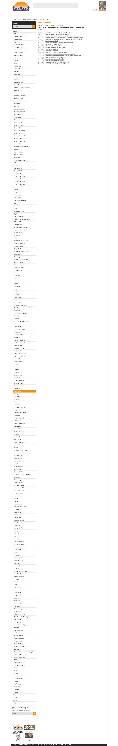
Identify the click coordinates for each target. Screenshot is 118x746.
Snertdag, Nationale (19, 547)
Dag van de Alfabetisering (21, 227)
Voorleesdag (17, 619)
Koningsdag (17, 394)
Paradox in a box (18, 496)
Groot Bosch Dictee (19, 329)
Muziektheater (18, 455)
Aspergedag (17, 66)
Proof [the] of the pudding (21, 507)
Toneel (16, 692)
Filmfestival (17, 286)
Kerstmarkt (17, 372)
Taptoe (16, 582)
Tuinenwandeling (18, 595)
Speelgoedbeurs (18, 560)
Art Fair (16, 61)
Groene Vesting (18, 327)
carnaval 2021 (18, 189)
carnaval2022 (17, 195)
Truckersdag (17, 593)
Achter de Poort (18, 52)
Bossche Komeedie (19, 125)
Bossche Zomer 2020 (20, 136)
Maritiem (16, 434)
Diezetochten (17, 254)
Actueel (14, 14)
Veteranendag (18, 609)
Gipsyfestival (17, 318)
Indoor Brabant (18, 345)
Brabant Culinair (18, 152)
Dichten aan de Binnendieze (21, 251)
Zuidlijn (16, 660)
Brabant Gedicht (18, 155)
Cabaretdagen (18, 163)
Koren (15, 668)
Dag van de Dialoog (19, 230)
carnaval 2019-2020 (19, 184)
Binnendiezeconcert (19, 109)
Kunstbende (17, 396)
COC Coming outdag (19, 216)
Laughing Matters (18, 410)
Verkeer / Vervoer (70, 14)
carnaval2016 (17, 192)
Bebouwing (32, 14)
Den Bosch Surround (19, 243)
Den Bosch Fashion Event (20, 241)
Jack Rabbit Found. (19, 348)
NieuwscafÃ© (17, 461)
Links (38, 744)
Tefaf (15, 584)
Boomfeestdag (18, 114)
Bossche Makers (18, 128)
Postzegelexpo (18, 504)
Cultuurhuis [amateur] (20, 36)
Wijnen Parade (18, 641)
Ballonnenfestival (18, 82)
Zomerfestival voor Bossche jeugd (23, 652)
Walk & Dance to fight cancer (22, 625)
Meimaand (17, 437)
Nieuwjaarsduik (18, 458)
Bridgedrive (17, 157)
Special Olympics (18, 558)
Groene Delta (17, 324)
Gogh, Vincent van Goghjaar (21, 321)
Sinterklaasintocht (19, 541)
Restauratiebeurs (18, 512)
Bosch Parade (18, 120)
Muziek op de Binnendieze (21, 450)
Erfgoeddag (17, 42)
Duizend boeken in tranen (21, 259)
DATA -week (17, 235)
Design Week (17, 249)
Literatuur (15, 697)
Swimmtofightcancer (19, 576)
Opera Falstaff (18, 482)
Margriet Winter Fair (19, 431)
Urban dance (17, 598)
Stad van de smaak (19, 566)
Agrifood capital (18, 55)
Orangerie (16, 681)
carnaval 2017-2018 (19, 176)
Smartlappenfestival (19, 544)
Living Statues (17, 426)
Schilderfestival (18, 525)
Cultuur (50, 14)
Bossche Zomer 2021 (20, 138)
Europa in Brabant (19, 44)
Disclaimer (49, 744)
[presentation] (23, 718)
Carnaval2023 (17, 198)
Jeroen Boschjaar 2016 (20, 356)
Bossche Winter (18, 133)
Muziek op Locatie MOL (20, 453)
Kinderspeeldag (18, 383)
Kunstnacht (17, 399)
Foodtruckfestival (18, 300)
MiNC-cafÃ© (17, 439)
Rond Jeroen (17, 517)
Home (14, 19)
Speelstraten (17, 563)
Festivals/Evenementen (33, 19)
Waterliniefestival (18, 630)
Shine (15, 536)
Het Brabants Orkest (19, 665)
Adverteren (68, 744)
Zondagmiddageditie (20, 654)
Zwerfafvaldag (18, 662)
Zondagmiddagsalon (19, 657)
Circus (15, 208)
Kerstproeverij (18, 375)
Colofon (43, 744)
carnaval (16, 165)
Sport (81, 14)
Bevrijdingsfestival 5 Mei (20, 101)
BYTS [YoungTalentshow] (20, 160)
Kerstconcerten (18, 367)
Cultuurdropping (18, 224)
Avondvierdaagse (19, 77)
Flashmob (16, 289)
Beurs (15, 93)
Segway (16, 531)
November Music (18, 466)
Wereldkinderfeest (19, 638)
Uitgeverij (61, 744)
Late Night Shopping (19, 407)
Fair (15, 278)
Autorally (16, 71)
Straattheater (17, 687)
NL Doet (16, 464)
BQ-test (16, 149)
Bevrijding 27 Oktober (20, 95)
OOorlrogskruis (18, 678)
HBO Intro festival (19, 335)
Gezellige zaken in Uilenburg (21, 313)
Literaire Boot (17, 421)
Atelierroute (17, 69)
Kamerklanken (18, 361)
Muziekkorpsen (18, 673)
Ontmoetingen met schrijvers (22, 474)
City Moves (17, 214)
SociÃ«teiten (17, 684)
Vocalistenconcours (19, 614)
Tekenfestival (17, 587)
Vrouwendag (17, 622)
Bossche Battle (18, 122)
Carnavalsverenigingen (20, 200)
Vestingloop (17, 606)
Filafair (16, 284)
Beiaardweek (17, 90)
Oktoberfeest (17, 469)
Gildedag (16, 316)
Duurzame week (18, 262)
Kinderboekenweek (19, 380)
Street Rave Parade (19, 574)
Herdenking (17, 337)
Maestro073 (17, 429)
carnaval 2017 (18, 173)
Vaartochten (17, 601)
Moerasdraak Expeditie (20, 442)
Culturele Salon (18, 222)
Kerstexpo (16, 370)
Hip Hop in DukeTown (20, 340)
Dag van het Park (18, 232)
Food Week (17, 294)
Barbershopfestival (19, 85)
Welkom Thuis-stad (19, 636)
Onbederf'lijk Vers (19, 472)
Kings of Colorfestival (19, 386)
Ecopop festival (18, 270)
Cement (16, 203)
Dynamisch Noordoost (20, 265)
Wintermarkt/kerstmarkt (20, 646)
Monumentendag (18, 445)
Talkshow (16, 579)
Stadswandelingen (19, 568)
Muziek (15, 700)
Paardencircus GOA (19, 488)
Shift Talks (16, 533)
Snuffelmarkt (17, 550)
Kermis (16, 364)
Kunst (14, 695)
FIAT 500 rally (17, 281)
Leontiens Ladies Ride (20, 412)
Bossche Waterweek (19, 130)
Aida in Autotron (18, 58)
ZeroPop (16, 649)
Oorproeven (17, 477)
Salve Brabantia (18, 523)
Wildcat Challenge (19, 644)
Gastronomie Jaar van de (20, 305)
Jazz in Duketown (18, 351)
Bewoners (41, 14)
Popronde (16, 501)
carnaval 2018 (18, 179)
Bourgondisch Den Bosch (21, 146)
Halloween (17, 332)
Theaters (16, 689)
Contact (55, 744)
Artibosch (16, 63)
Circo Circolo (17, 206)
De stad (22, 14)
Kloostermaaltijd (18, 388)
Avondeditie (17, 74)
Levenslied (17, 415)
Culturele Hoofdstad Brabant (22, 219)
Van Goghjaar (17, 603)
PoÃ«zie (16, 498)
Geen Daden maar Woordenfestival (23, 308)
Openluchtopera (18, 480)
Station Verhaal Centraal (20, 571)
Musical (16, 447)
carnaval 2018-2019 (19, 181)
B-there (16, 79)
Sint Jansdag (17, 539)
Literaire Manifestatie (19, 423)
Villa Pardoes (17, 611)
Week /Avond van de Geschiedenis (23, 633)
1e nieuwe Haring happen (21, 50)
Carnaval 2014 (18, 168)
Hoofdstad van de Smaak (21, 343)
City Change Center (19, 211)
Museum (16, 670)
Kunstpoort (17, 402)
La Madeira (17, 404)
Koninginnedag (44, 19)
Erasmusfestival (18, 273)
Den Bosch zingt (18, 246)
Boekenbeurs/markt (19, 112)
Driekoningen (17, 257)
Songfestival (17, 555)
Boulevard (17, 144)
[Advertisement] (55, 5)
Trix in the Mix (17, 590)
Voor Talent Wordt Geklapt (21, 617)
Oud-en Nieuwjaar (19, 485)
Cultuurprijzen (18, 39)
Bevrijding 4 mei (18, 98)
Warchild (16, 627)
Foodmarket (17, 297)
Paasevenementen (19, 490)
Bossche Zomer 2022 (20, 141)
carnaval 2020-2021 (19, 187)
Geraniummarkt (18, 310)
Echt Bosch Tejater (19, 267)
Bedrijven (59, 14)
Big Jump (16, 106)
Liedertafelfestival (19, 418)
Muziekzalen (17, 676)
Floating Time (17, 292)
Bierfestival (17, 104)
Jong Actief (17, 359)
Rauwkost (16, 509)
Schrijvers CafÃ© (18, 528)
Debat (15, 238)
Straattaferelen (90, 14)
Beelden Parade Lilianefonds (22, 87)
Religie (14, 703)
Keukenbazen (17, 378)
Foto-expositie (18, 302)
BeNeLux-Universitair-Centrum (22, 34)
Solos (15, 552)
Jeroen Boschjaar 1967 (20, 353)
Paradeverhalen (18, 493)
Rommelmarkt (18, 515)
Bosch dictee (17, 117)
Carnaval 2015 (18, 171)
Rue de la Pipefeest (19, 520)
